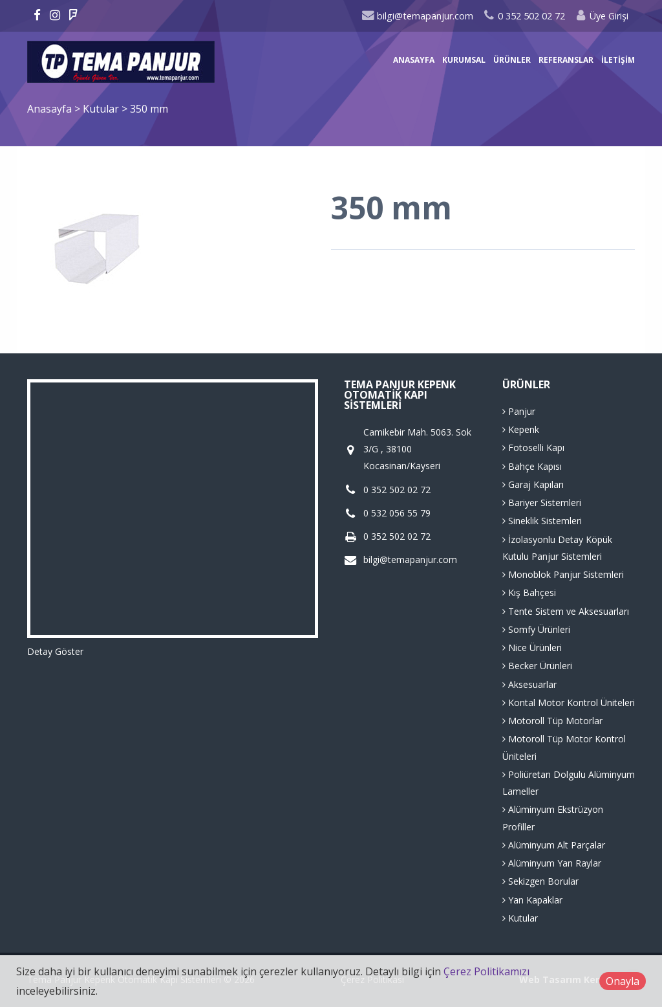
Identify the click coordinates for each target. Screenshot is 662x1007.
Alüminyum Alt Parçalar (553, 845)
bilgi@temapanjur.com (417, 16)
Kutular (102, 109)
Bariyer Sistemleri (541, 502)
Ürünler (512, 59)
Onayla (622, 981)
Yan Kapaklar (532, 900)
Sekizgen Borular (540, 881)
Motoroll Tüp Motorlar (552, 720)
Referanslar (566, 59)
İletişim (618, 59)
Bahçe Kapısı (532, 466)
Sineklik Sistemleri (542, 521)
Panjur (518, 411)
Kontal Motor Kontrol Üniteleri (568, 702)
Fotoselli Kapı (533, 447)
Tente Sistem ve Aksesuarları (565, 611)
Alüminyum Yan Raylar (551, 863)
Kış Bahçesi (529, 592)
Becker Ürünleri (537, 665)
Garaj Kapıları (533, 484)
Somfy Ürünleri (536, 629)
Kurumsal (464, 59)
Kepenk (520, 429)
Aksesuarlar (529, 684)
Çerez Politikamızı (486, 971)
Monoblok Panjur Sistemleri (563, 574)
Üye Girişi (601, 16)
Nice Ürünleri (532, 647)
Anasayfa (413, 59)
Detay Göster (55, 651)
